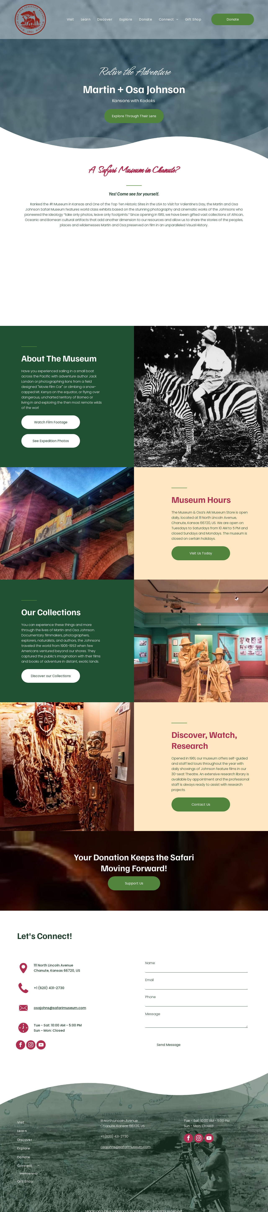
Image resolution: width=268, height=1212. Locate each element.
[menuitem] (70, 19)
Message (152, 1014)
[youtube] (41, 1045)
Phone (150, 997)
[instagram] (30, 1045)
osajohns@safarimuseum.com (60, 1007)
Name (150, 963)
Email (149, 980)
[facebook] (20, 1045)
